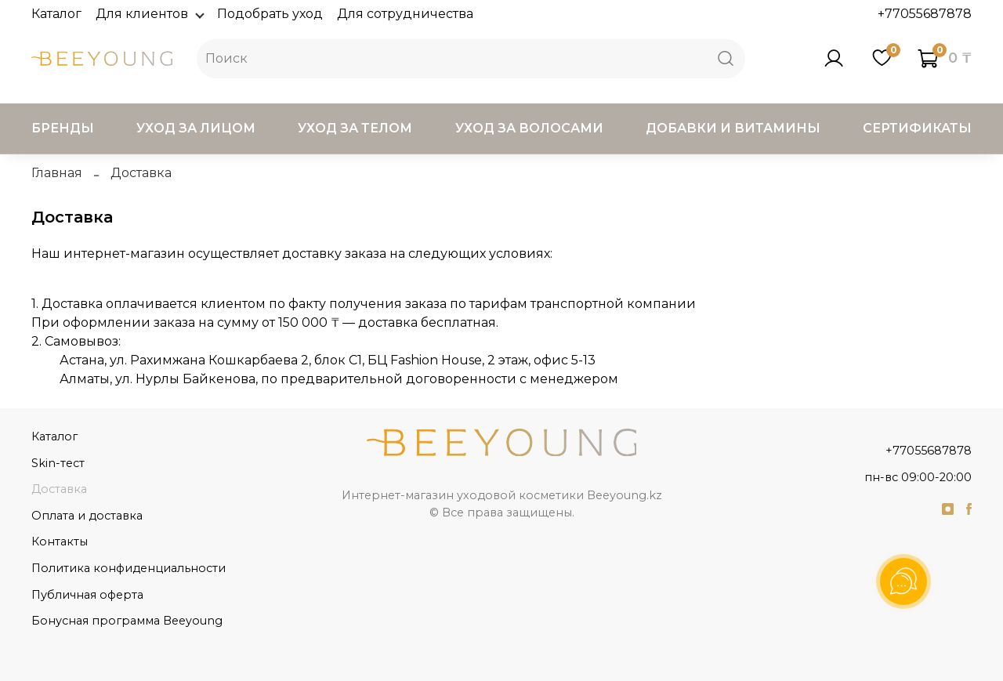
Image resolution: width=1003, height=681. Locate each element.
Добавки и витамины (733, 128)
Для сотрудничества (405, 13)
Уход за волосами (529, 128)
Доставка (59, 489)
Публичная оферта (87, 595)
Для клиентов (149, 13)
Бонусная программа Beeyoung (127, 621)
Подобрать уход (270, 13)
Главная (56, 172)
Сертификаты (917, 128)
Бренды (62, 128)
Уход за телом (355, 128)
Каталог (56, 13)
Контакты (59, 541)
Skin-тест (58, 463)
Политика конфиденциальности (128, 568)
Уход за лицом (195, 128)
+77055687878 (925, 13)
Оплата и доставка (87, 516)
